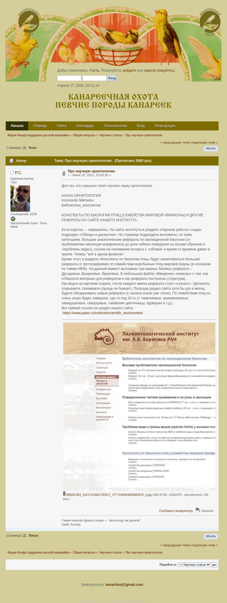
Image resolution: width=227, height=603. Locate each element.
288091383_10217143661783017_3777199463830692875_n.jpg (107, 494)
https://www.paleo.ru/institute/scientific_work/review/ (103, 313)
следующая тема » (204, 142)
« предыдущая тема (174, 142)
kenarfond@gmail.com (124, 585)
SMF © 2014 (109, 601)
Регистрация (165, 126)
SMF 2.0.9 (88, 601)
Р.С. (18, 172)
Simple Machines (135, 601)
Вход (141, 126)
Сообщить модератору (176, 510)
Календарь (85, 126)
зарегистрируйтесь (159, 70)
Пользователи (115, 126)
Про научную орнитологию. (91, 171)
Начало (17, 126)
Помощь (40, 126)
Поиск (61, 126)
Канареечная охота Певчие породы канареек (113, 101)
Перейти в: (168, 564)
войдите (129, 70)
